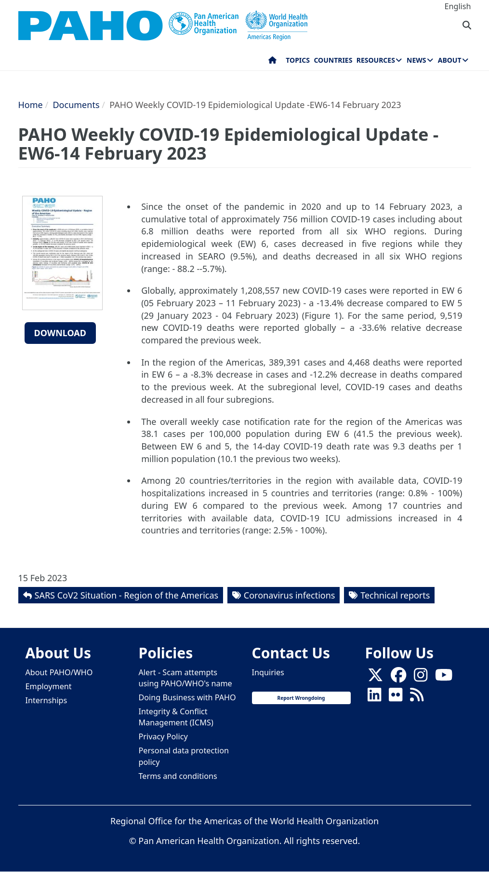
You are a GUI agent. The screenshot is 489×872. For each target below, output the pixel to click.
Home (30, 104)
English (457, 6)
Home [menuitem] (272, 62)
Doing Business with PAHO (187, 697)
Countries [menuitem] (333, 60)
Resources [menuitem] (376, 60)
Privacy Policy (163, 736)
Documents (76, 104)
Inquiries (268, 672)
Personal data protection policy (184, 756)
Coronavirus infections (289, 595)
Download (60, 333)
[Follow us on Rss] (416, 697)
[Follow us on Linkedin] (374, 697)
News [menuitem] (416, 60)
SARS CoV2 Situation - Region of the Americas (127, 595)
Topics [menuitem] (298, 60)
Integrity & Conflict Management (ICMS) (176, 717)
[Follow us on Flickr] (395, 697)
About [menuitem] (450, 60)
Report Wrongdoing (301, 698)
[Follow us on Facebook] (398, 677)
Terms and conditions (178, 776)
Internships (46, 700)
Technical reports (395, 595)
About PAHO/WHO (59, 672)
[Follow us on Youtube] (443, 677)
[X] (375, 677)
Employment (49, 686)
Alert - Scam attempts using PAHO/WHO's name (185, 678)
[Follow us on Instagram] (420, 677)
